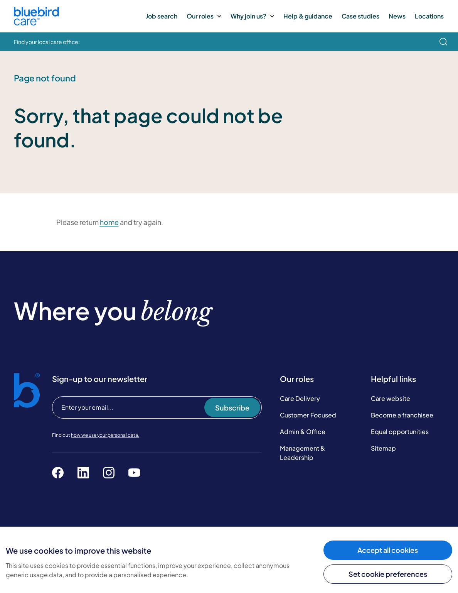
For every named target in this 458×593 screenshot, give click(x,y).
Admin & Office (302, 431)
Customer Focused (308, 415)
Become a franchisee (402, 415)
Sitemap (383, 448)
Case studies (360, 16)
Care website (390, 398)
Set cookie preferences (388, 573)
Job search (161, 16)
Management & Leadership (302, 452)
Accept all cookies (387, 550)
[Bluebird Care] (36, 22)
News (397, 16)
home (109, 222)
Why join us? (252, 16)
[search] (443, 41)
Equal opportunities (400, 431)
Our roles (204, 16)
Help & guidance (307, 16)
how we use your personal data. (105, 435)
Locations (429, 16)
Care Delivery (300, 398)
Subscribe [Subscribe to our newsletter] (232, 407)
